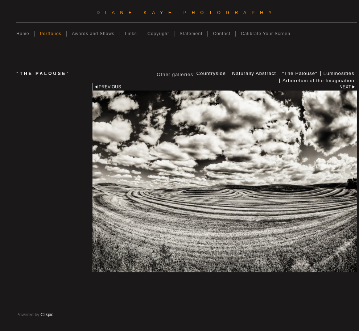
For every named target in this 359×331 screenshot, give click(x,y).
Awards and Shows (93, 33)
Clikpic (47, 314)
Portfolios (51, 33)
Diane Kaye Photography (186, 12)
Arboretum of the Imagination (318, 81)
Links (131, 33)
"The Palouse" (299, 73)
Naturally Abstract (254, 73)
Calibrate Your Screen (265, 33)
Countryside (211, 73)
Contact (221, 33)
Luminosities (338, 73)
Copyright (158, 33)
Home (22, 33)
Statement (191, 33)
